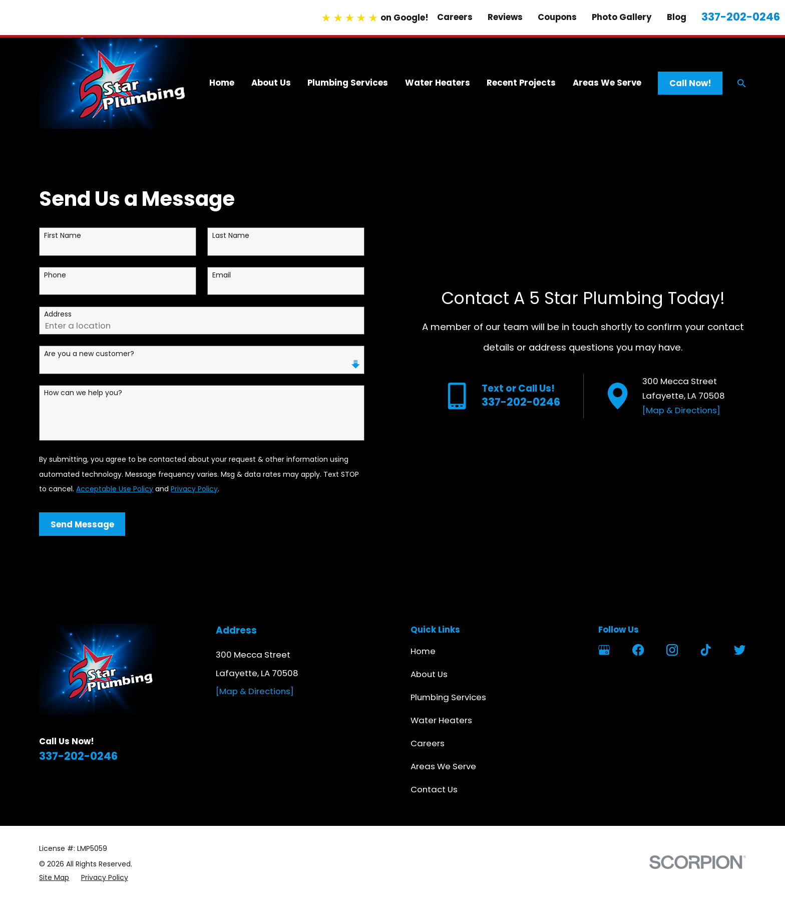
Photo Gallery (622, 17)
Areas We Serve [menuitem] (607, 83)
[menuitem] (54, 877)
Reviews (505, 17)
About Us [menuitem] (271, 83)
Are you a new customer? (89, 354)
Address (58, 314)
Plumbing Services (448, 697)
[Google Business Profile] (604, 650)
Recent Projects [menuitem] (521, 83)
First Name (62, 235)
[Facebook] (638, 650)
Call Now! (690, 83)
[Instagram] (672, 650)
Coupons (557, 17)
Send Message (82, 524)
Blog (676, 17)
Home (423, 651)
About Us (429, 674)
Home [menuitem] (221, 83)
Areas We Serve (443, 766)
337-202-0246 (740, 17)
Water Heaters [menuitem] (437, 83)
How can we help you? (83, 393)
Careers (455, 17)
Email (221, 275)
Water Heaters (441, 720)
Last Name (230, 235)
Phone (55, 275)
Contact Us (434, 789)
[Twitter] (739, 650)
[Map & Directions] (681, 410)
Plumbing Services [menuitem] (347, 83)
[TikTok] (705, 650)
